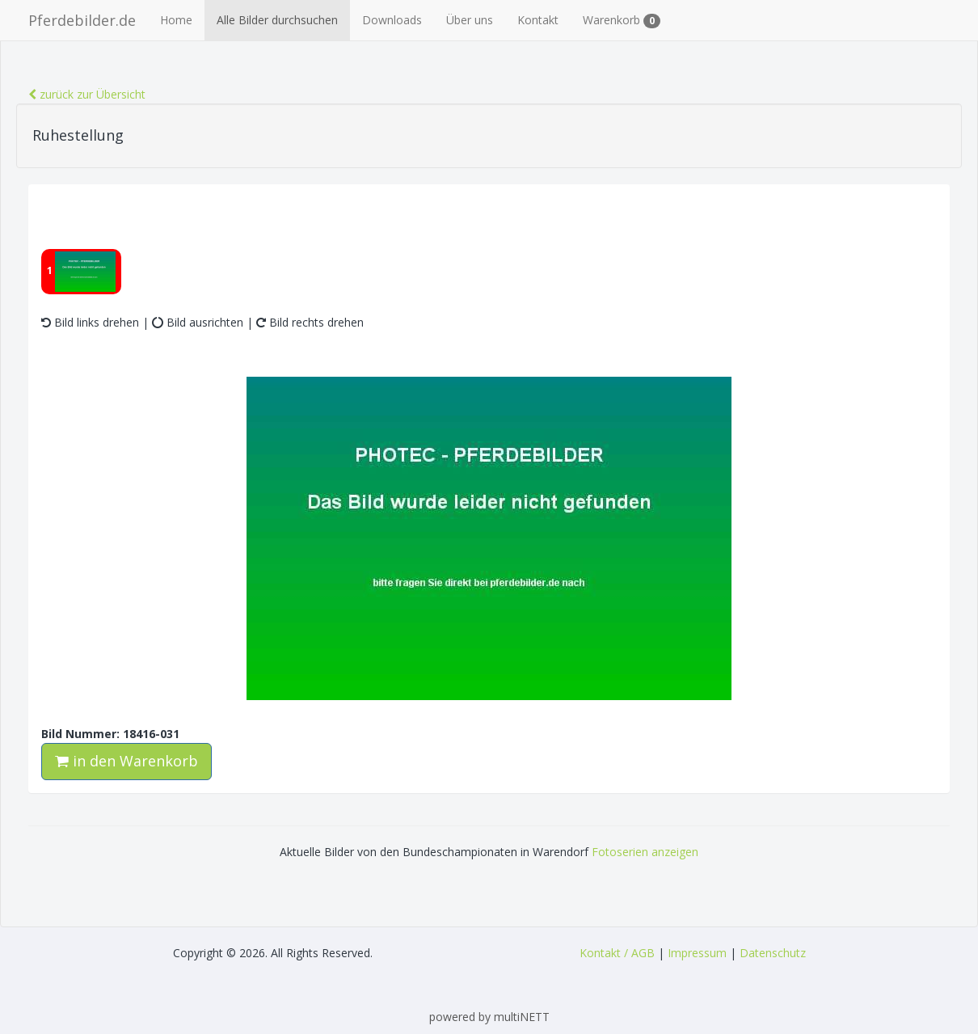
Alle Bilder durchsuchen (277, 19)
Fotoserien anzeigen (645, 851)
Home (176, 19)
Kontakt (538, 19)
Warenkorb (621, 20)
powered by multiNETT (489, 1016)
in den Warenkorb (126, 760)
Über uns (469, 19)
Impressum (697, 952)
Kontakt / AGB (617, 952)
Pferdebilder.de (82, 20)
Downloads (392, 19)
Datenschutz (773, 952)
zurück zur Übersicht (86, 94)
